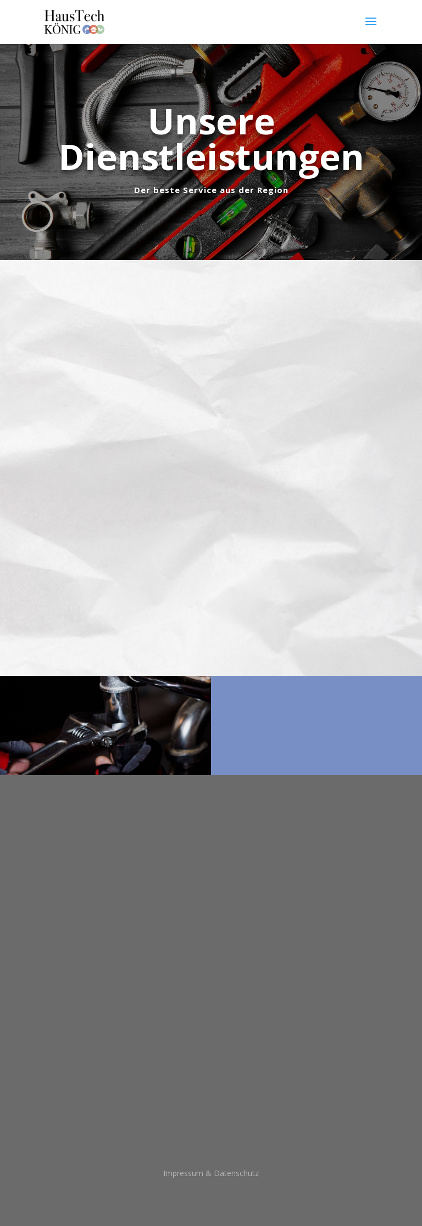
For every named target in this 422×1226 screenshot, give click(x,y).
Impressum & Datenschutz (211, 1173)
